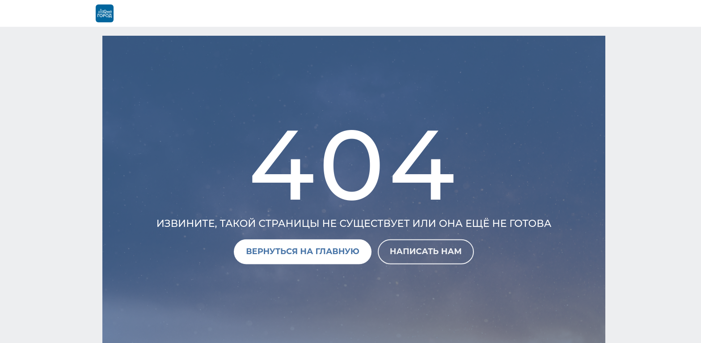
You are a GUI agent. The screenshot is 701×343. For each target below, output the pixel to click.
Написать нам (426, 251)
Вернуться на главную (302, 251)
